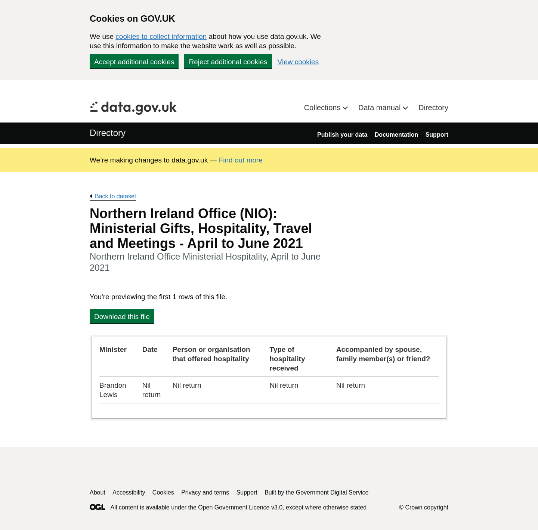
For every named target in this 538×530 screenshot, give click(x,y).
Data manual (380, 107)
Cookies (163, 492)
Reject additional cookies (228, 62)
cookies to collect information (161, 36)
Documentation (396, 134)
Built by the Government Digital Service (316, 492)
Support (437, 134)
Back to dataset (115, 196)
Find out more (241, 160)
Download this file (122, 316)
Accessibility (128, 492)
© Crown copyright (423, 507)
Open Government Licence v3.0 (240, 507)
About (97, 492)
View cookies (298, 61)
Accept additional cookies (134, 62)
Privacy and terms (205, 492)
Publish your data (342, 134)
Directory (433, 107)
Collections (323, 107)
